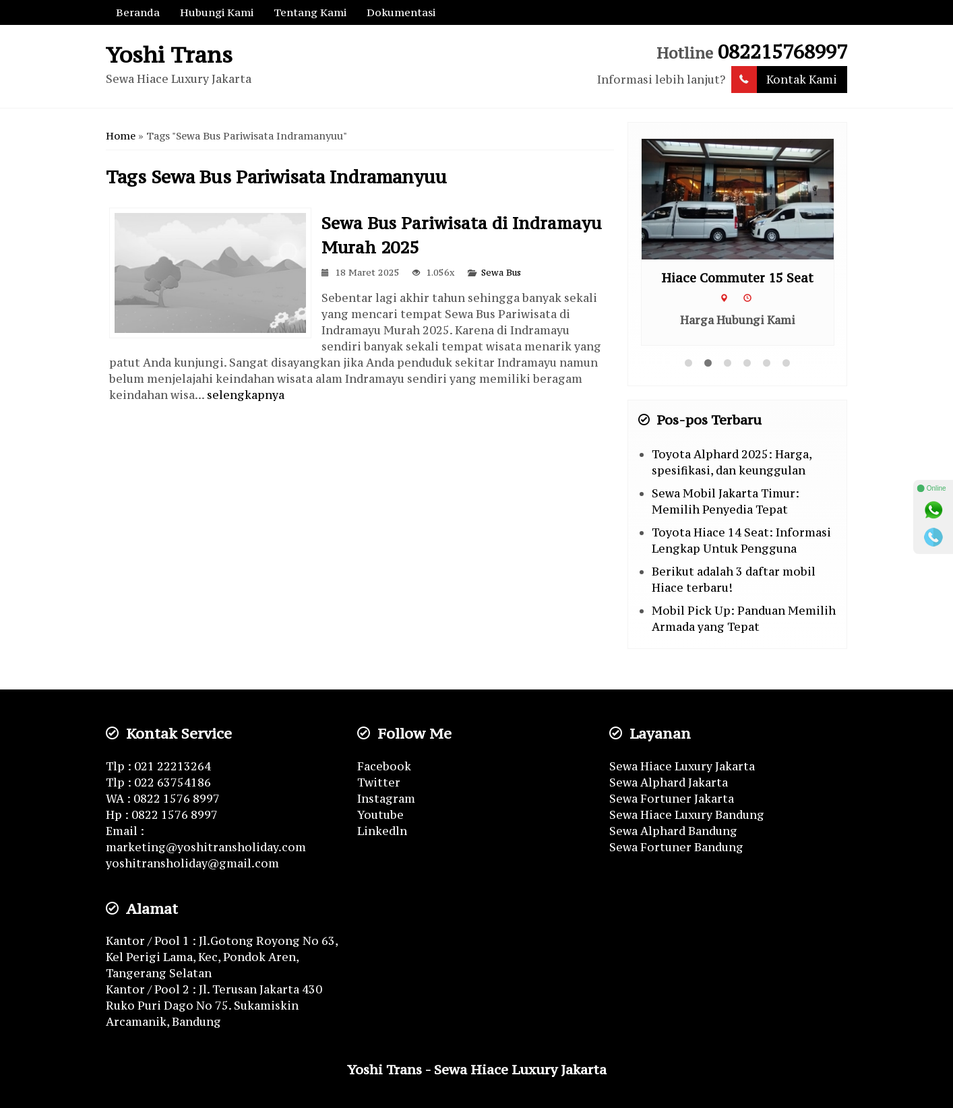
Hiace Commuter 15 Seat (737, 278)
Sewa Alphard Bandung (673, 831)
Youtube (380, 814)
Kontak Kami (784, 79)
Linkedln (382, 831)
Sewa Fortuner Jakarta (671, 798)
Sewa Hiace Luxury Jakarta (682, 766)
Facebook (384, 766)
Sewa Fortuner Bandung (676, 847)
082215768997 (782, 52)
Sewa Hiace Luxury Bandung (686, 814)
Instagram (386, 798)
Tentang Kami (310, 12)
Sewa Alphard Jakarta (668, 782)
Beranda (138, 12)
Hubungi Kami (216, 12)
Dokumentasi (401, 12)
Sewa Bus (501, 272)
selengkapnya (245, 395)
